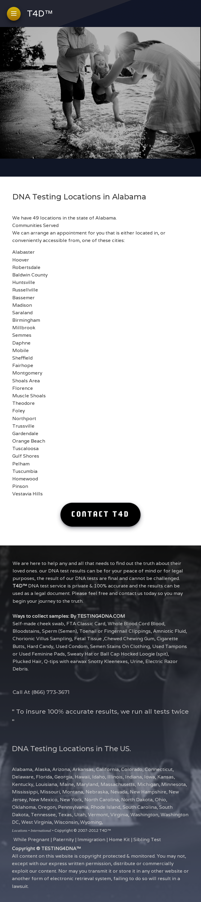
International (41, 830)
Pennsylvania (73, 807)
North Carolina (101, 799)
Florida (44, 777)
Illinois (115, 777)
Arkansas (83, 769)
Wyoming (91, 822)
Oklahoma (24, 807)
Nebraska (97, 792)
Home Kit (119, 839)
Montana (72, 792)
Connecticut (159, 769)
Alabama (22, 769)
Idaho (98, 777)
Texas (65, 814)
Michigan (148, 784)
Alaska (42, 769)
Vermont (98, 814)
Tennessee (43, 814)
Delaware (23, 777)
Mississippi (25, 792)
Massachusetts (117, 784)
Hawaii (82, 777)
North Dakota (137, 799)
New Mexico (43, 799)
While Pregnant (31, 839)
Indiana (133, 777)
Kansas (165, 777)
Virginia (119, 814)
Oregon (47, 807)
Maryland (87, 784)
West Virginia (36, 822)
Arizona (61, 769)
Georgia (63, 777)
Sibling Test (147, 839)
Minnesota (173, 784)
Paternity (63, 839)
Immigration (91, 839)
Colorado (131, 769)
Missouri (50, 792)
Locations (19, 830)
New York (71, 799)
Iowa (149, 777)
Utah (80, 814)
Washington (144, 814)
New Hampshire (148, 792)
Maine (67, 784)
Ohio (160, 799)
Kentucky (22, 784)
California (107, 769)
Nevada (118, 792)
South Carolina (140, 807)
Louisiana (46, 784)
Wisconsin (66, 822)
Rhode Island (105, 807)
